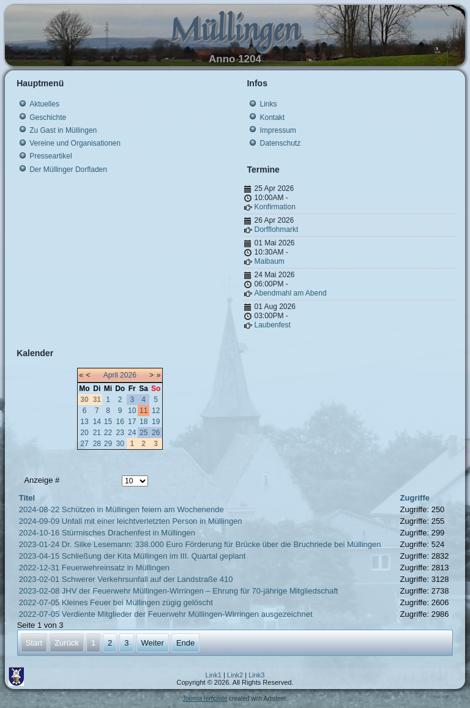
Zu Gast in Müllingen (63, 130)
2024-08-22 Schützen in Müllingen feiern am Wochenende (121, 509)
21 (97, 432)
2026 (128, 375)
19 (156, 421)
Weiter (152, 642)
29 (108, 443)
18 (143, 421)
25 (143, 432)
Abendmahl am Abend (290, 293)
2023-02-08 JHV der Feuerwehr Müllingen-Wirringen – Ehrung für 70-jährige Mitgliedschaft (178, 590)
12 (156, 410)
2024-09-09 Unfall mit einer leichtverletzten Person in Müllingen (130, 521)
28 (97, 443)
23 (120, 432)
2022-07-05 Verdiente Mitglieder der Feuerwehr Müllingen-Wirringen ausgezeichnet (166, 614)
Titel (27, 497)
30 (120, 443)
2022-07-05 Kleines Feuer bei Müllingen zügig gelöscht (116, 602)
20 (84, 432)
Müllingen (235, 29)
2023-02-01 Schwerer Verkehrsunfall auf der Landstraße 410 (126, 579)
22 (108, 432)
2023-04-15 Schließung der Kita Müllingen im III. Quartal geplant (132, 556)
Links (268, 104)
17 (132, 421)
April (110, 375)
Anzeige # (41, 480)
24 (132, 432)
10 (132, 410)
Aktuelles (44, 104)
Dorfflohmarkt (276, 229)
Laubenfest (272, 325)
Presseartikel (50, 156)
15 (108, 421)
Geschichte (47, 117)
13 (84, 421)
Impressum (277, 130)
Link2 (235, 675)
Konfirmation (274, 207)
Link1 (214, 675)
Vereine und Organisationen (75, 143)
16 (120, 421)
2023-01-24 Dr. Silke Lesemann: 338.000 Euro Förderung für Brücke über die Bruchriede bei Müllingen (200, 544)
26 (156, 432)
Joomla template (204, 698)
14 (97, 421)
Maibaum (269, 261)
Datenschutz (279, 143)
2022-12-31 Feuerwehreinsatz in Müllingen (94, 567)
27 (84, 443)
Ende (185, 642)
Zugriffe (415, 497)
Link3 (256, 675)
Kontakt (272, 117)
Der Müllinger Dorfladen (68, 169)
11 (143, 410)
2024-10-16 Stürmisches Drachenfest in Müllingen (107, 532)
